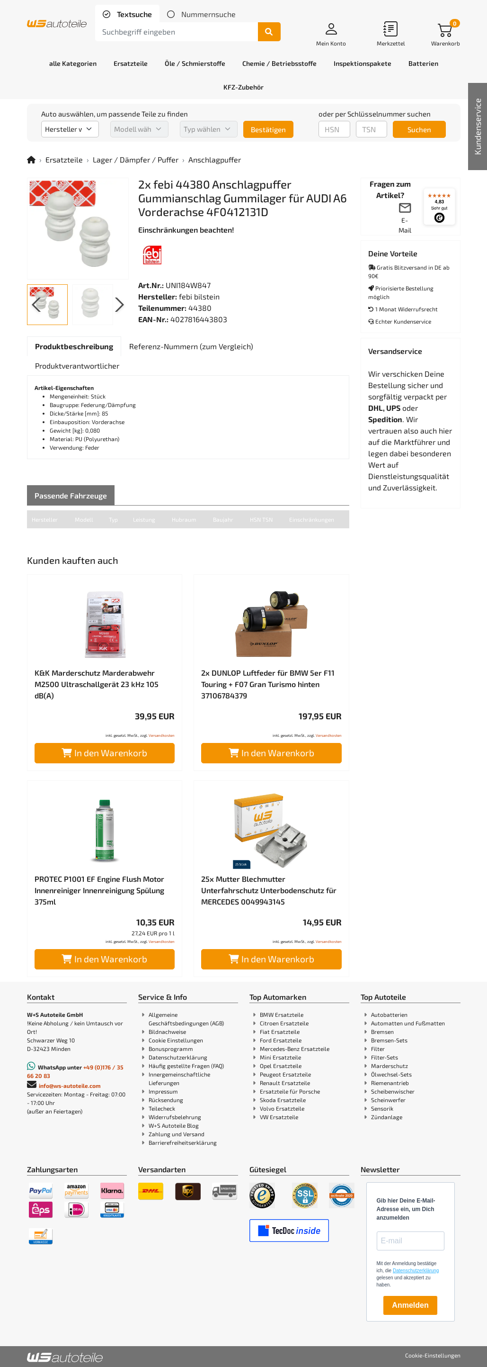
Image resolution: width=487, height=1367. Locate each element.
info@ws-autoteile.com (70, 1085)
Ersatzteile (64, 159)
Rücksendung (166, 1099)
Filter (378, 1048)
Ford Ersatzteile (280, 1040)
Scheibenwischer (393, 1091)
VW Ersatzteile (279, 1117)
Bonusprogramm (171, 1048)
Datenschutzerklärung (178, 1057)
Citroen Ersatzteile (284, 1023)
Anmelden (410, 1305)
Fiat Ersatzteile (280, 1031)
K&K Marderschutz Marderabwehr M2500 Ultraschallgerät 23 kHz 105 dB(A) (97, 684)
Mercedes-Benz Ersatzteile (294, 1048)
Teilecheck (162, 1108)
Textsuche (133, 13)
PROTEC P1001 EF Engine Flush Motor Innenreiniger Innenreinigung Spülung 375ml (99, 890)
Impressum (163, 1091)
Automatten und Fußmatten (408, 1023)
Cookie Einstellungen (176, 1040)
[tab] (127, 14)
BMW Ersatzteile (281, 1014)
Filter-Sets (384, 1057)
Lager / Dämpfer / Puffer (135, 159)
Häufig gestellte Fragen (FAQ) (186, 1065)
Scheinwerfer (388, 1099)
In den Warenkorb (104, 752)
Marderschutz (389, 1065)
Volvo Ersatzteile (282, 1108)
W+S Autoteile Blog (174, 1125)
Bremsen (382, 1031)
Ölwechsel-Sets (391, 1074)
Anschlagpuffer (214, 159)
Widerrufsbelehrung (175, 1117)
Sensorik (382, 1108)
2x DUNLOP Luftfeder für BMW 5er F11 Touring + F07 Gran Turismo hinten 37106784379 (268, 684)
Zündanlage (386, 1117)
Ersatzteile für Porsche (290, 1091)
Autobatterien (389, 1014)
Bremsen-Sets (389, 1040)
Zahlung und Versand (176, 1134)
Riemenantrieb (390, 1082)
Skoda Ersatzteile (283, 1099)
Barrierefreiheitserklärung (183, 1142)
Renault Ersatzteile (285, 1082)
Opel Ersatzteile (280, 1065)
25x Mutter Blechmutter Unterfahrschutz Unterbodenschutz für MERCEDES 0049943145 (268, 890)
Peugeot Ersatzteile (285, 1074)
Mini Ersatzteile (280, 1057)
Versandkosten (162, 735)
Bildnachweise (167, 1031)
